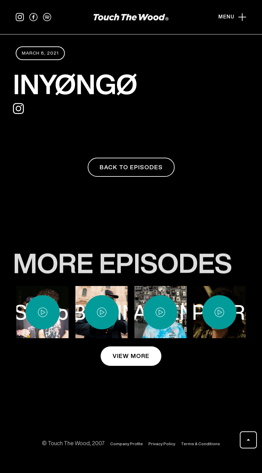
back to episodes (131, 167)
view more (131, 356)
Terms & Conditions (200, 446)
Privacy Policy (161, 446)
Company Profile (126, 446)
